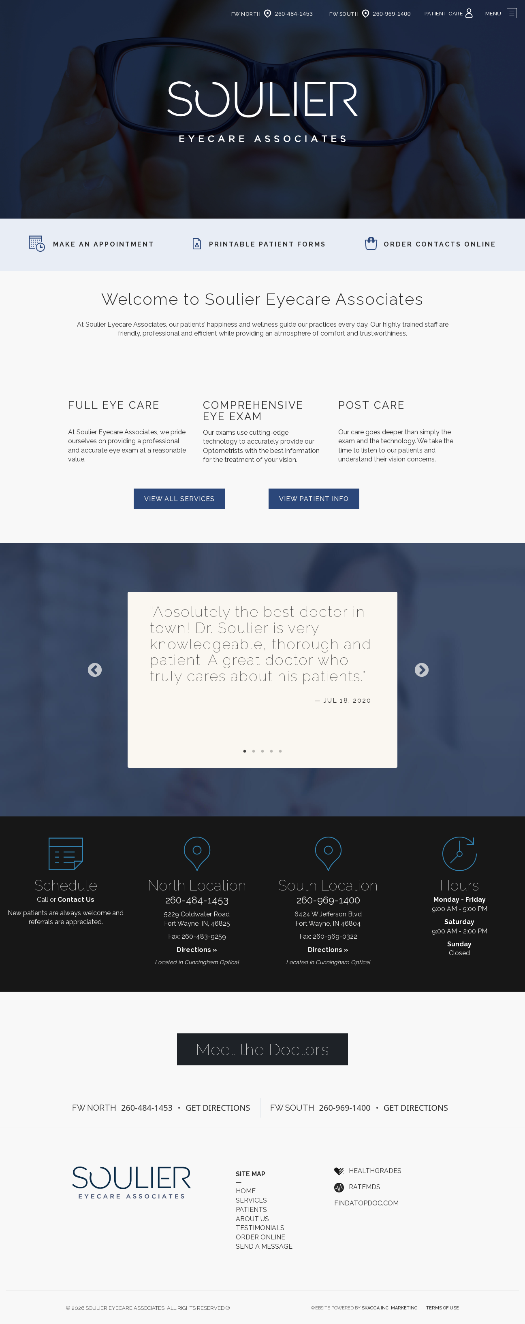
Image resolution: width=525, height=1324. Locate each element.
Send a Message (264, 1246)
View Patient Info (314, 499)
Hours (459, 885)
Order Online (260, 1237)
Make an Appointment (91, 244)
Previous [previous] (95, 671)
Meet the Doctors (262, 1049)
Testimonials (260, 1228)
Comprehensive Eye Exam (253, 411)
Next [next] (422, 671)
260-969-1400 (328, 900)
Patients (251, 1209)
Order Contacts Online (430, 244)
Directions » (197, 950)
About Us (252, 1219)
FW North (252, 14)
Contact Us (76, 899)
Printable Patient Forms (259, 244)
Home (246, 1191)
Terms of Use (442, 1308)
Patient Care (449, 14)
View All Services (179, 499)
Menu (501, 14)
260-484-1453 (196, 900)
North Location (197, 885)
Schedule (65, 885)
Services (251, 1200)
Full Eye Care (114, 405)
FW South (350, 14)
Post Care (371, 405)
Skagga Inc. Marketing (390, 1308)
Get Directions (218, 1107)
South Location (328, 885)
